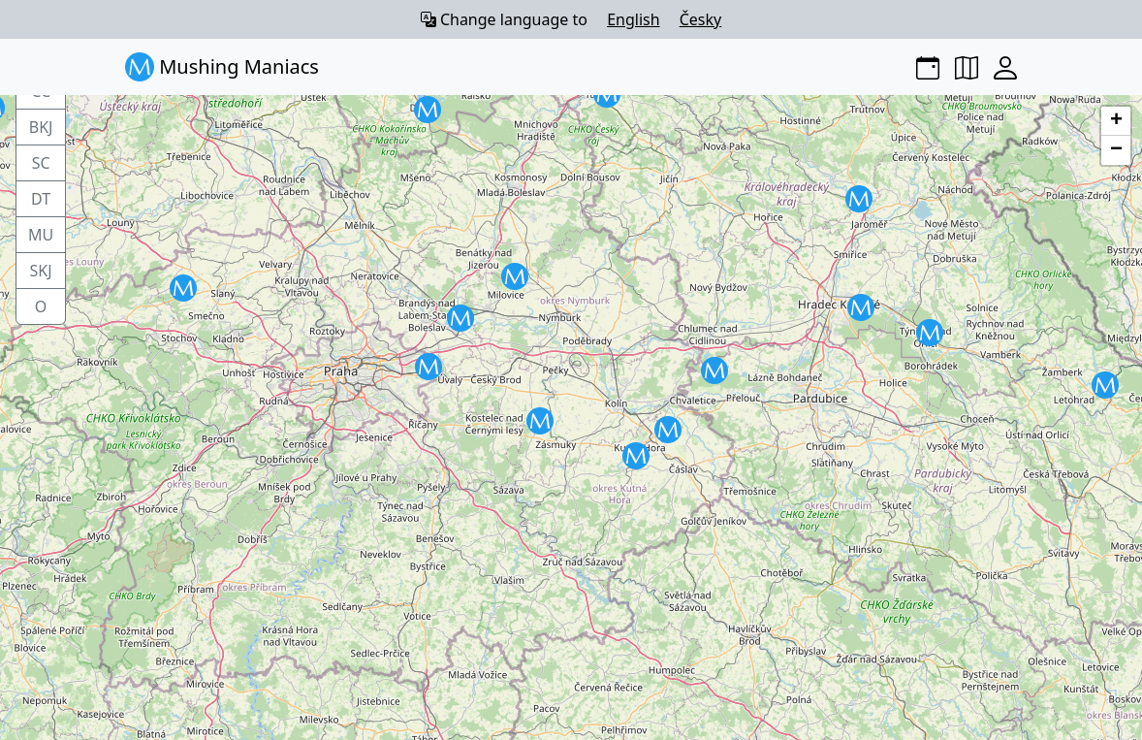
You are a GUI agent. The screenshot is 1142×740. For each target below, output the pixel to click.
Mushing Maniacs (222, 66)
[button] (460, 318)
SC (41, 163)
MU (40, 234)
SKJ (41, 270)
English (633, 19)
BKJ (41, 127)
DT (40, 198)
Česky (701, 19)
